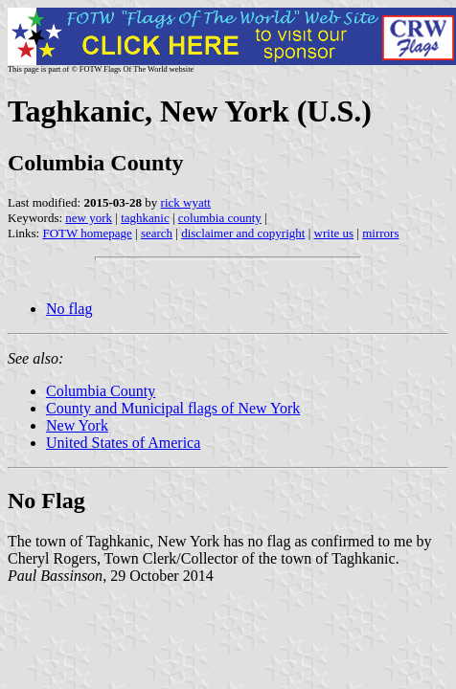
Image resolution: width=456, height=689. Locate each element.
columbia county (220, 218)
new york (88, 218)
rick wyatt (186, 202)
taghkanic (145, 218)
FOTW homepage (86, 233)
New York (77, 425)
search (156, 233)
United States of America (123, 442)
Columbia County (100, 391)
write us (334, 233)
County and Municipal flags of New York (173, 408)
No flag (69, 308)
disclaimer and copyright (243, 233)
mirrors (380, 233)
